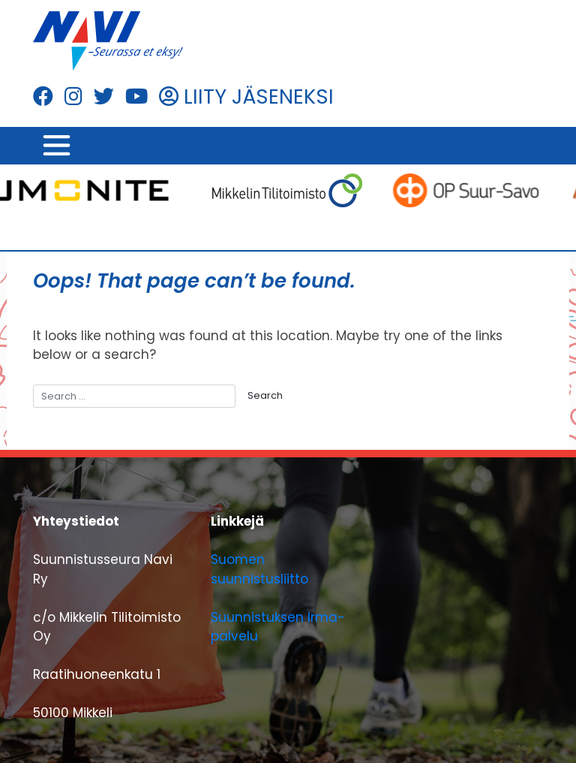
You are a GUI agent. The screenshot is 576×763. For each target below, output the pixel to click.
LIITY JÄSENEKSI (246, 96)
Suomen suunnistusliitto (259, 569)
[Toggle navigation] (56, 145)
